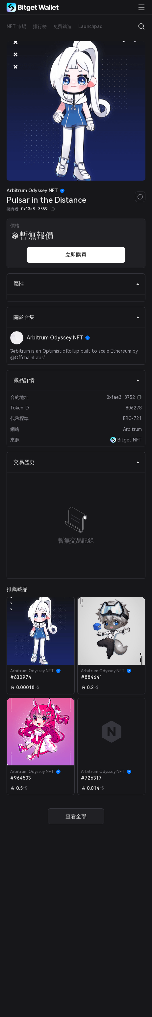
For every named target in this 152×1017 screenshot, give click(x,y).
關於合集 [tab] (76, 317)
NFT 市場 (16, 26)
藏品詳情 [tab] (76, 380)
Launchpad (90, 26)
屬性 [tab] (76, 284)
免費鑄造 (62, 26)
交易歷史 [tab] (76, 462)
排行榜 (40, 26)
